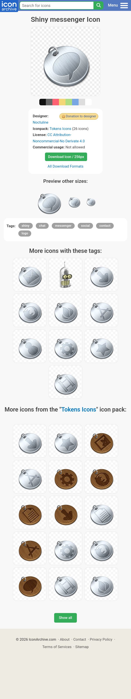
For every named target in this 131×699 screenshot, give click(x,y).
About (65, 639)
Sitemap (82, 647)
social (85, 226)
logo (25, 233)
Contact (79, 639)
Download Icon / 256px (66, 157)
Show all (65, 618)
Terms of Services (57, 647)
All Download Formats (66, 166)
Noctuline (40, 122)
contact (104, 226)
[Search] (98, 5)
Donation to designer (81, 116)
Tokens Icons (60, 128)
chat (42, 226)
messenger (63, 226)
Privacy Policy (101, 639)
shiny (25, 226)
